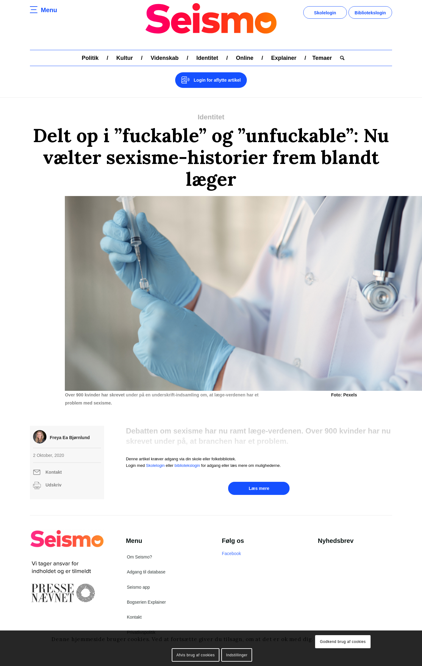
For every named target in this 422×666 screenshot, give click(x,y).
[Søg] (340, 58)
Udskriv (53, 476)
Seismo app (138, 579)
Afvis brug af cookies (195, 655)
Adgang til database (146, 563)
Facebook (231, 545)
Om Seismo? (139, 548)
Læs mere (259, 480)
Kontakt (54, 464)
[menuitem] (90, 58)
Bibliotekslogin (370, 12)
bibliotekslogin (187, 457)
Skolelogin (325, 12)
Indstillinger (237, 655)
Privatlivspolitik (141, 624)
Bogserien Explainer (146, 594)
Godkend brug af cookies (343, 642)
